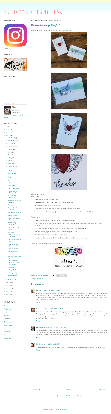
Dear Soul (11, 267)
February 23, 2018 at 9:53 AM (51, 290)
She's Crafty (33, 12)
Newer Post (36, 389)
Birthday (6, 315)
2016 (8, 286)
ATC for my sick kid (14, 188)
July (9, 152)
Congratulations (9, 322)
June (10, 155)
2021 (8, 127)
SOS (5, 328)
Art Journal (7, 309)
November (11, 140)
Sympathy (7, 331)
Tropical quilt (12, 173)
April (9, 160)
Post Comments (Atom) (73, 396)
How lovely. (11, 205)
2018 (8, 135)
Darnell (38, 290)
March (10, 163)
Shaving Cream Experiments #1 (13, 245)
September (11, 146)
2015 (8, 288)
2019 (8, 132)
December (11, 138)
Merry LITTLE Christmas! (12, 177)
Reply (38, 302)
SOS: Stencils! (12, 185)
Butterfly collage (13, 273)
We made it (11, 232)
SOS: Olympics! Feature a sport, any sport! (14, 262)
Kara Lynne (40, 309)
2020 (8, 129)
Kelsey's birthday (13, 270)
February (11, 166)
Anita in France (41, 327)
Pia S (38, 344)
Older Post (102, 389)
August (10, 149)
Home (69, 389)
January (11, 279)
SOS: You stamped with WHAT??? (14, 235)
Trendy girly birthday (14, 212)
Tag (5, 335)
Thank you (39, 278)
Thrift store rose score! (13, 252)
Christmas (7, 319)
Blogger (64, 409)
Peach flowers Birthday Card (13, 192)
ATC (5, 312)
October (11, 143)
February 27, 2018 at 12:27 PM (50, 344)
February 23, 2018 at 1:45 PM (54, 309)
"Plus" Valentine (13, 249)
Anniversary (8, 306)
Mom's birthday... (13, 276)
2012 (8, 291)
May (9, 158)
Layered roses (12, 215)
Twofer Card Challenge (65, 30)
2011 (8, 294)
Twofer (54, 243)
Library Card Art (9, 325)
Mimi (15, 107)
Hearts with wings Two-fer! (13, 209)
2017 (8, 283)
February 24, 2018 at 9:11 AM (56, 327)
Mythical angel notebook (12, 223)
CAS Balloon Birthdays (12, 196)
